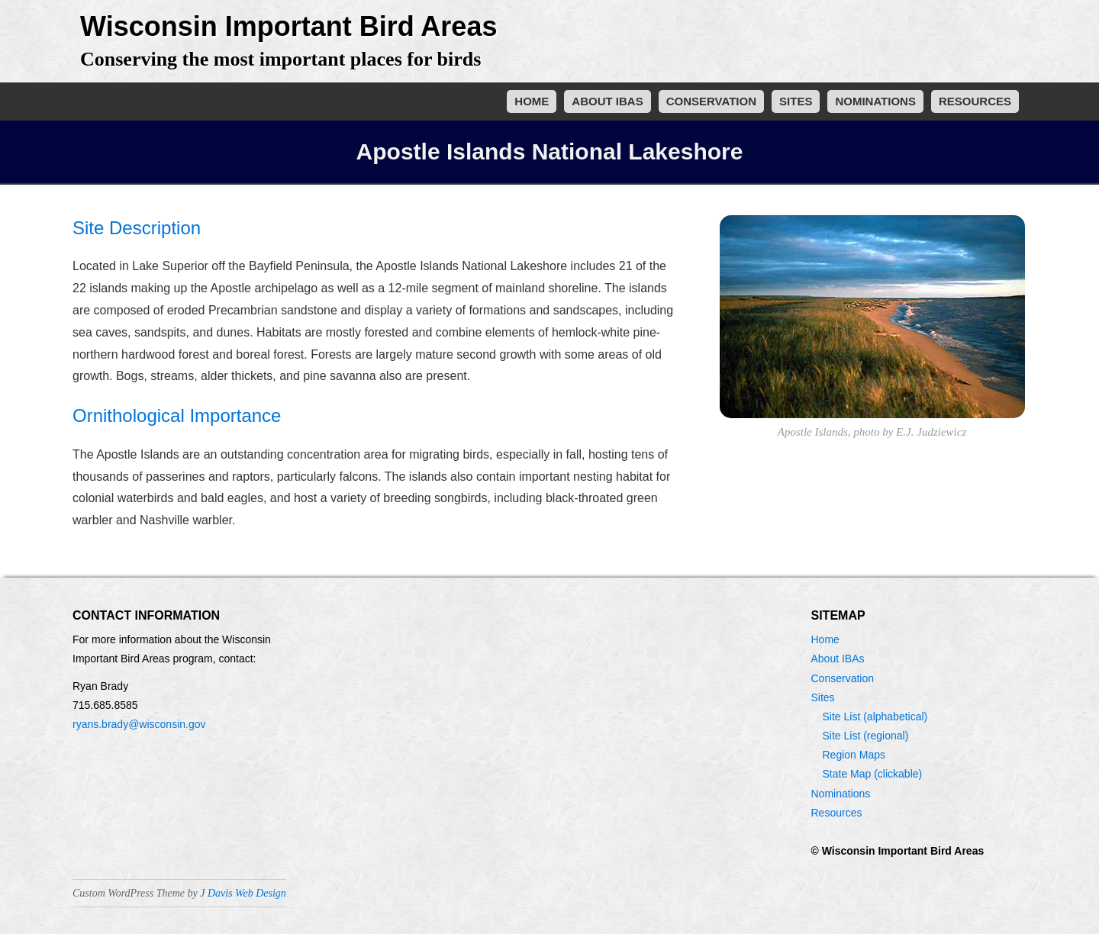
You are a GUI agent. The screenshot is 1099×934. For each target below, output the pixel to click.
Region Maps (854, 755)
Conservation (711, 101)
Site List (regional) (866, 735)
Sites (795, 101)
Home (531, 101)
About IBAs (607, 101)
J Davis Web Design (243, 893)
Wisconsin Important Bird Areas (288, 26)
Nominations (875, 101)
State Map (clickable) (873, 774)
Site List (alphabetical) (875, 716)
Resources (975, 101)
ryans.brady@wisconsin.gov (139, 724)
